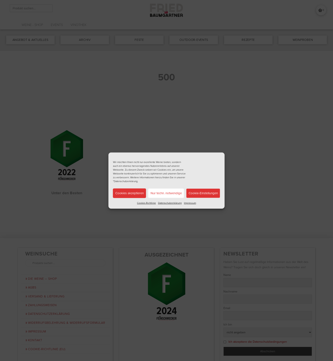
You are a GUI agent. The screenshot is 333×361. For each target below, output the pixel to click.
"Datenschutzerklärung (125, 181)
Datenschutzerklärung (170, 203)
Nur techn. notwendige (166, 193)
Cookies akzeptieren (129, 193)
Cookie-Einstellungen (203, 193)
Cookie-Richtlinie (146, 203)
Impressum (190, 203)
